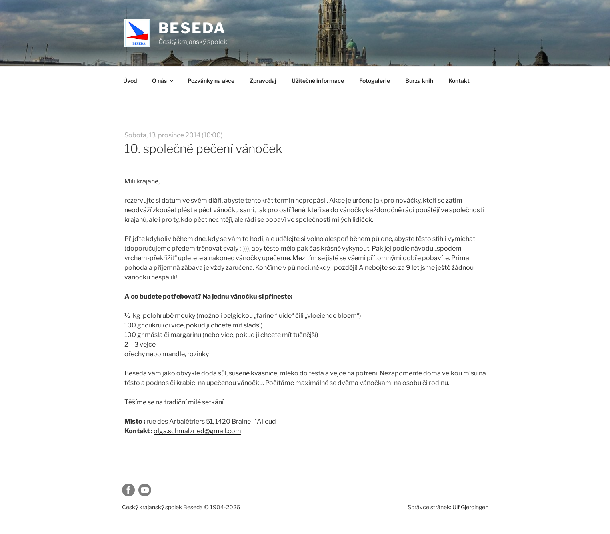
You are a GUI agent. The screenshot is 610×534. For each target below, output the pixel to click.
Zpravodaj (263, 80)
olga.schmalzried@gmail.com (197, 431)
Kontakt (459, 80)
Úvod (130, 80)
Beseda (192, 28)
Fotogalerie (374, 80)
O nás (163, 80)
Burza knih (419, 80)
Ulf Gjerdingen (470, 507)
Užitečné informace (318, 80)
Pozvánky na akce (211, 80)
